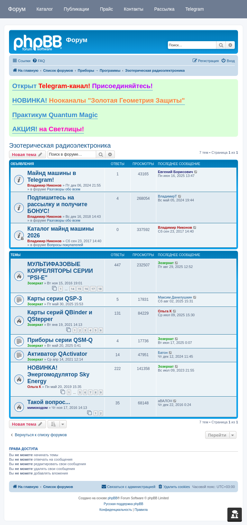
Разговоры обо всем (63, 189)
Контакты (133, 9)
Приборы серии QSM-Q (60, 340)
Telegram (194, 9)
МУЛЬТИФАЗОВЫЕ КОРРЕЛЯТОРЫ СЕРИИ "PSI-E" (60, 271)
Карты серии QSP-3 (54, 298)
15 (79, 289)
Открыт (82, 85)
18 (100, 289)
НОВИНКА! (98, 100)
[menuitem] (38, 61)
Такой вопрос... (48, 402)
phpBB (112, 498)
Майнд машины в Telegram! (51, 176)
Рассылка (164, 9)
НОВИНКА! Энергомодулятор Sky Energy (58, 374)
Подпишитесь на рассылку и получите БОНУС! (57, 204)
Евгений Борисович (175, 172)
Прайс (106, 9)
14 (72, 289)
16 (86, 289)
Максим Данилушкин (175, 297)
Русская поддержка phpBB (123, 504)
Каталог (44, 9)
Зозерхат (35, 283)
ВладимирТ (167, 196)
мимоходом (37, 408)
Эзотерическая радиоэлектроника (60, 145)
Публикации (75, 9)
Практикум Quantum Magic (55, 114)
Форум (17, 9)
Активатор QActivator (57, 354)
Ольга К (165, 311)
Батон (163, 353)
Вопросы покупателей (65, 245)
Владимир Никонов (44, 185)
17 (93, 289)
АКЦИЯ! (48, 129)
